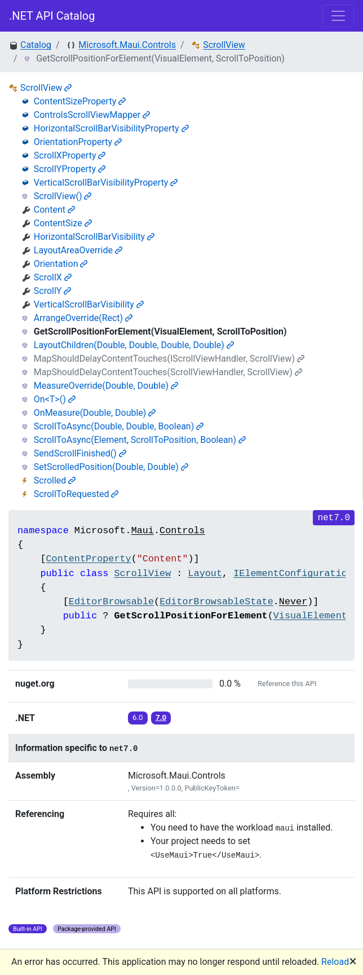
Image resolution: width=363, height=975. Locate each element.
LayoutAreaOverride (78, 250)
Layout (205, 573)
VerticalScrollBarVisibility (89, 304)
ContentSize (63, 223)
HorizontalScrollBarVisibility (94, 236)
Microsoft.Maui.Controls (127, 44)
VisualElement (310, 616)
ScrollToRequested (76, 494)
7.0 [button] (161, 717)
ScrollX (53, 277)
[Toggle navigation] (338, 16)
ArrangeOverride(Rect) (83, 318)
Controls (182, 530)
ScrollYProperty (69, 169)
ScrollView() (63, 196)
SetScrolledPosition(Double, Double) (111, 467)
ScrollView (224, 44)
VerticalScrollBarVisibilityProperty (106, 182)
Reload (335, 961)
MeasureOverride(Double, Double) (106, 385)
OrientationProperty (78, 142)
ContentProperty (88, 559)
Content (54, 209)
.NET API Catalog (52, 16)
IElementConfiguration (293, 573)
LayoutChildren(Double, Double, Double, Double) (134, 345)
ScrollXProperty (70, 155)
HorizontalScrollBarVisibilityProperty (111, 128)
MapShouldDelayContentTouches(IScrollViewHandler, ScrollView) (169, 358)
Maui (142, 530)
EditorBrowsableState (216, 601)
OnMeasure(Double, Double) (95, 412)
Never (293, 601)
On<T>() (55, 399)
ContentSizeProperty (80, 101)
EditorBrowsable (111, 601)
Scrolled (55, 480)
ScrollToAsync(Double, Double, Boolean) (118, 426)
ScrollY (53, 291)
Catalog (35, 44)
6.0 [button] (137, 717)
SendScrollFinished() (80, 453)
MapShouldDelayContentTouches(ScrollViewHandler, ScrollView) (168, 372)
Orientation (61, 263)
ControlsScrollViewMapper (92, 114)
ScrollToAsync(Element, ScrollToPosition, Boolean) (140, 439)
